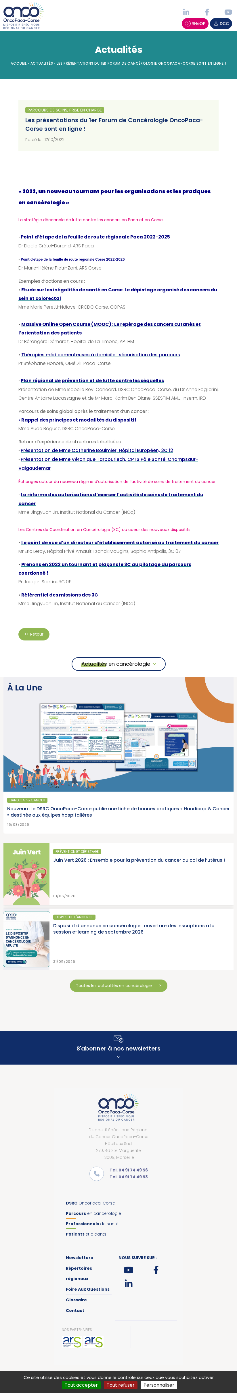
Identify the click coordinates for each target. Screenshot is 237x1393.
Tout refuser (121, 1385)
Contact (75, 1310)
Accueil (19, 63)
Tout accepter (81, 1385)
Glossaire (76, 1300)
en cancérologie (93, 1213)
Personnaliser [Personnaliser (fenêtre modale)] (159, 1385)
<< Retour (33, 634)
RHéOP (195, 23)
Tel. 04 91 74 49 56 (129, 1170)
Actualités (41, 63)
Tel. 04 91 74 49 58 (129, 1177)
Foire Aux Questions (88, 1289)
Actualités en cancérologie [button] (115, 663)
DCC (221, 23)
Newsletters (79, 1258)
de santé (92, 1224)
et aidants (86, 1234)
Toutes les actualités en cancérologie (114, 985)
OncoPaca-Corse (90, 1203)
